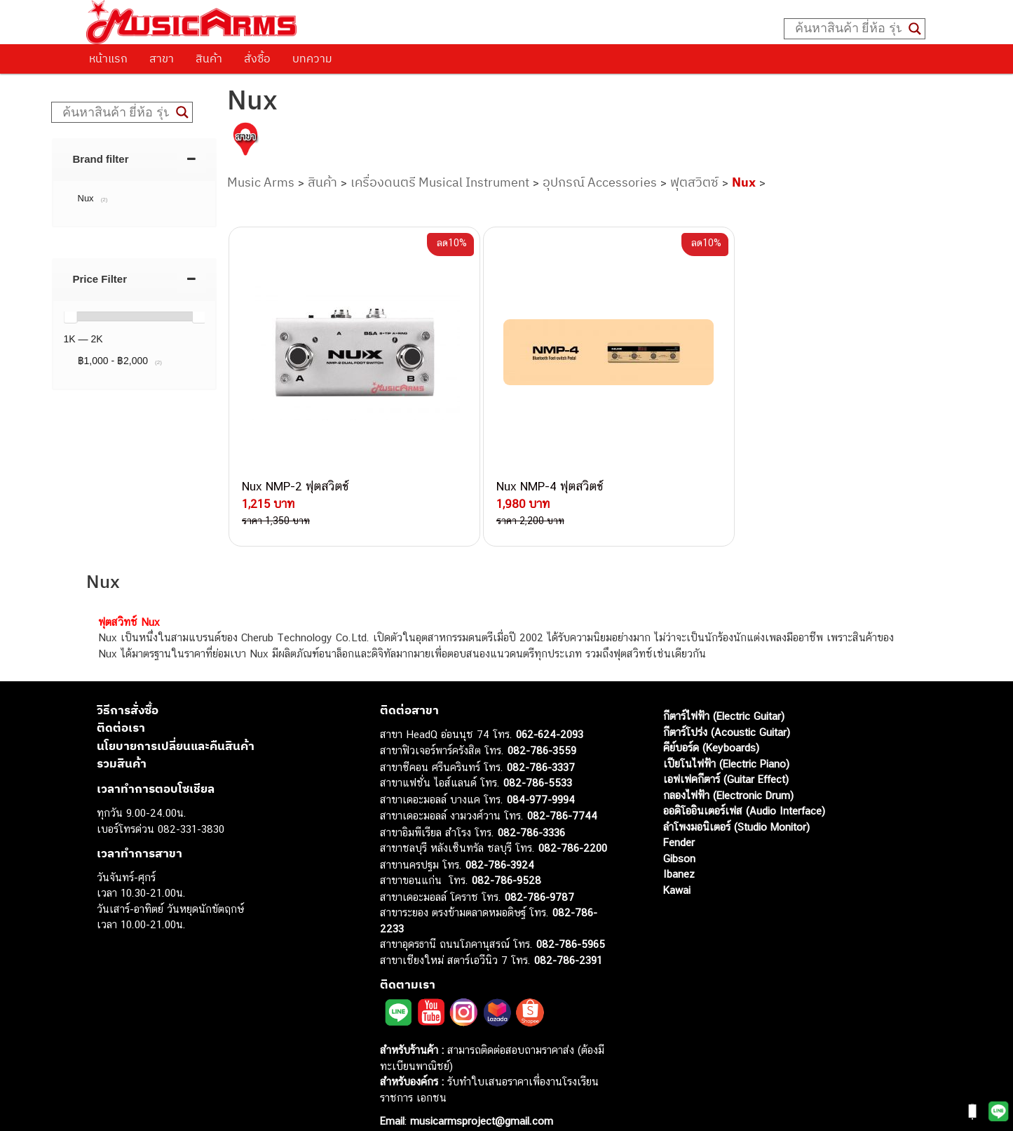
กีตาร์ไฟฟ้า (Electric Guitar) (723, 691)
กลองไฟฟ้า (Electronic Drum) (728, 771)
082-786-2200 (572, 823)
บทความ (312, 58)
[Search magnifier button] (915, 29)
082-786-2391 (568, 936)
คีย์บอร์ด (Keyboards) (711, 723)
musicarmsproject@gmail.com (480, 1096)
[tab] (134, 159)
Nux (744, 182)
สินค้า (209, 58)
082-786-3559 (542, 726)
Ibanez (679, 849)
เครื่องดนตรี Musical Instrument (440, 182)
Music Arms (260, 182)
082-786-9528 (506, 856)
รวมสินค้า (122, 739)
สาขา (161, 58)
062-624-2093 (549, 710)
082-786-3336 (531, 808)
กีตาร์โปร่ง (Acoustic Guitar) (726, 708)
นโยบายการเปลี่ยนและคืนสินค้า (175, 721)
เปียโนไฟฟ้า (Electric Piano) (726, 739)
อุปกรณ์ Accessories (600, 182)
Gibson (679, 834)
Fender (679, 818)
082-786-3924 (499, 840)
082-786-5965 (570, 919)
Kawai (677, 865)
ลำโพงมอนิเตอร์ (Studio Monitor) (736, 802)
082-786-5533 (537, 758)
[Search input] (848, 29)
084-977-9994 (541, 775)
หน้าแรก (108, 58)
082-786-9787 (539, 872)
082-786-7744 (562, 791)
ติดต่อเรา (121, 703)
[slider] (70, 316)
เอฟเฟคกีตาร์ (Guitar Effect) (726, 755)
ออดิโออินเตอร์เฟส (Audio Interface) (744, 786)
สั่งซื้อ (257, 58)
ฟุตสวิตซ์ (694, 182)
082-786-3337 (541, 743)
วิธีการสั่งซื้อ (127, 685)
